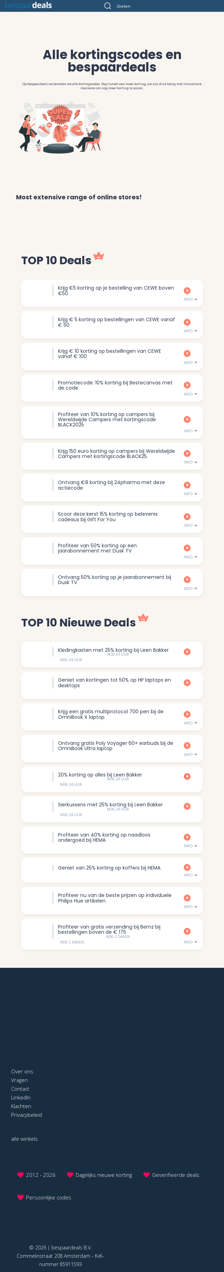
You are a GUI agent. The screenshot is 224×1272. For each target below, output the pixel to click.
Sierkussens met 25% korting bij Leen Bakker (110, 804)
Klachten (21, 1106)
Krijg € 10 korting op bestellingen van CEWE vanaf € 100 (109, 354)
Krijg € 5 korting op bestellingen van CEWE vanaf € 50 (116, 322)
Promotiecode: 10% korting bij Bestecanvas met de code (115, 385)
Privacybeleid (26, 1114)
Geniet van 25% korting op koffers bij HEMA (109, 867)
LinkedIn (21, 1097)
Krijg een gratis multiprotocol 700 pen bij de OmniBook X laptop (111, 714)
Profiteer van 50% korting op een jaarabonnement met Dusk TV (97, 548)
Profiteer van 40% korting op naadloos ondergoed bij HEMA (104, 837)
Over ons (22, 1071)
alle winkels (24, 1138)
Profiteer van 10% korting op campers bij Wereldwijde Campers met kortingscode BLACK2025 (107, 420)
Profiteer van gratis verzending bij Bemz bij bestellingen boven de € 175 (109, 929)
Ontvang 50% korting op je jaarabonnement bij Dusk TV (114, 580)
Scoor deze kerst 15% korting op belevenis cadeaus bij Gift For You (108, 516)
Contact (20, 1088)
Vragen (19, 1079)
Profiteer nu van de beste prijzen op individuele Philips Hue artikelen (115, 898)
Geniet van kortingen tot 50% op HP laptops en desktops (114, 682)
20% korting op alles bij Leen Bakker (100, 774)
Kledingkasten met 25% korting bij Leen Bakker (113, 650)
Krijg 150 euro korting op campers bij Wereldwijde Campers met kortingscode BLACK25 (116, 454)
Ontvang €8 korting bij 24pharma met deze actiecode (111, 485)
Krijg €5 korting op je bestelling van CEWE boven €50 (116, 290)
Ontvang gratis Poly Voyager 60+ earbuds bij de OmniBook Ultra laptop (115, 746)
